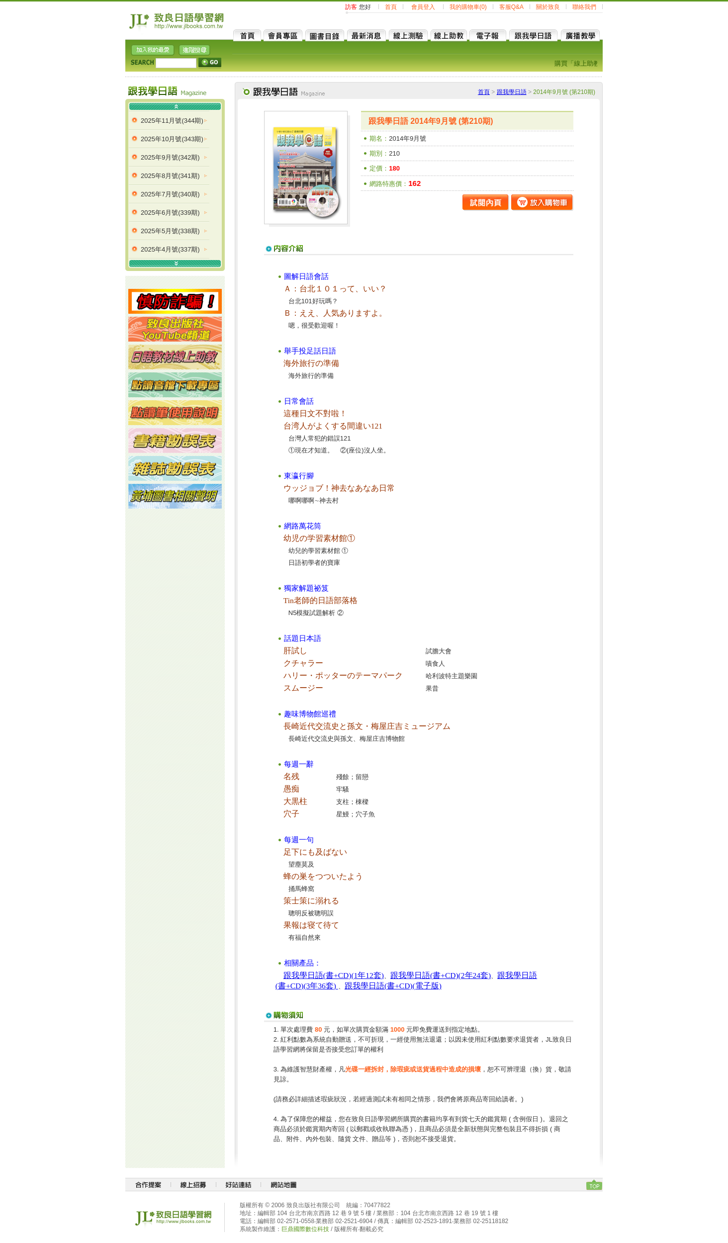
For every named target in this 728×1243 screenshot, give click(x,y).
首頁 (391, 6)
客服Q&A (511, 6)
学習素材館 (327, 538)
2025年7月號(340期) (170, 194)
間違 (355, 426)
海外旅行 (299, 363)
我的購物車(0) (468, 6)
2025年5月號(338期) (170, 231)
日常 (387, 488)
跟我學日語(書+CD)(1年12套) (333, 975)
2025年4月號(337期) (170, 249)
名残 (291, 776)
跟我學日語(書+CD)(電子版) (393, 985)
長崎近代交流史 (311, 726)
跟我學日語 (512, 92)
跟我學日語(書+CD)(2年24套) (440, 975)
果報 (291, 925)
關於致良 (548, 6)
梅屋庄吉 (387, 726)
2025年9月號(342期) (170, 157)
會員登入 (423, 6)
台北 (307, 288)
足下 (291, 852)
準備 (331, 363)
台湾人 (295, 426)
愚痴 (291, 789)
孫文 (355, 726)
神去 (339, 488)
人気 (331, 313)
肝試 (291, 650)
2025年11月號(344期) (172, 120)
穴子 (291, 813)
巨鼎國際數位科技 (305, 1229)
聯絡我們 (584, 6)
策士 (291, 900)
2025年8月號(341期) (170, 175)
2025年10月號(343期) (172, 139)
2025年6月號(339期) (170, 212)
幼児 (291, 538)
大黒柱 (295, 801)
